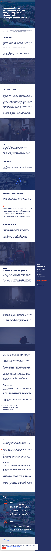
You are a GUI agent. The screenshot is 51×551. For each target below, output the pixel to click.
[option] (17, 254)
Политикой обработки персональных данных (13, 546)
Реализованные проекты (42, 280)
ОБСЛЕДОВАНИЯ (39, 274)
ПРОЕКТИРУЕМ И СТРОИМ (41, 266)
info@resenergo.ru (6, 539)
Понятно (4, 548)
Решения (39, 282)
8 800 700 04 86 (40, 285)
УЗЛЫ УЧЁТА (39, 271)
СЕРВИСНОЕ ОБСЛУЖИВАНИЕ (41, 276)
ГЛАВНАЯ (38, 264)
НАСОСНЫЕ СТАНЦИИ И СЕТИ (41, 269)
